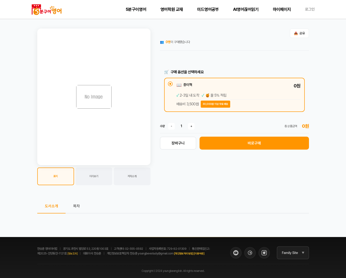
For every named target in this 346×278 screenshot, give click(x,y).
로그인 (309, 9)
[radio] (234, 95)
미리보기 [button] (93, 176)
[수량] (181, 126)
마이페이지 (282, 9)
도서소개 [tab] (51, 206)
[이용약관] (199, 253)
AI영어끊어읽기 (246, 9)
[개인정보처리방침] (183, 253)
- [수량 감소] (171, 126)
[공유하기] (299, 33)
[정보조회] (72, 253)
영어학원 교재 (171, 9)
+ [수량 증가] (191, 126)
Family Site (290, 253)
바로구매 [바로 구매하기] (254, 143)
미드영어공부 (208, 9)
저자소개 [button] (132, 176)
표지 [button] (55, 176)
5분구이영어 (136, 9)
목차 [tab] (76, 206)
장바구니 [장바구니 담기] (178, 143)
